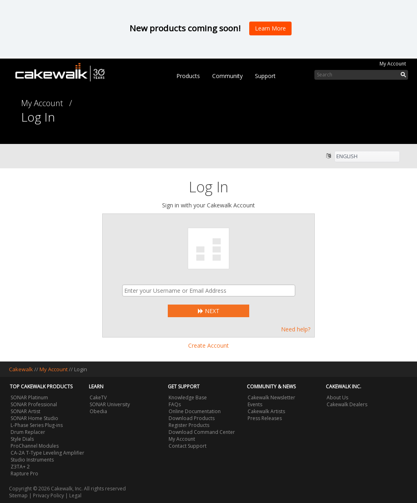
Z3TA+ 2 (20, 466)
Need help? (295, 329)
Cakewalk (21, 369)
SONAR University (110, 404)
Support (265, 76)
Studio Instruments (32, 459)
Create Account (208, 345)
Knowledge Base (188, 397)
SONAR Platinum (29, 397)
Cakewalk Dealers (347, 404)
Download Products (192, 418)
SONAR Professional (34, 404)
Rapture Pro (24, 473)
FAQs (175, 404)
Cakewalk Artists (266, 411)
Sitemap (18, 495)
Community (227, 76)
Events (255, 404)
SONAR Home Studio (34, 418)
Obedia (98, 411)
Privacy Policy (48, 495)
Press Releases (265, 418)
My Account (393, 63)
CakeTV (98, 397)
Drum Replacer (28, 432)
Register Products (189, 425)
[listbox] (367, 156)
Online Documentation (195, 411)
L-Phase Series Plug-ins (37, 425)
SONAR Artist (25, 411)
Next (208, 311)
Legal (75, 495)
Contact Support (187, 445)
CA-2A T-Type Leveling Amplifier (47, 452)
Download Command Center (202, 432)
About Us (337, 397)
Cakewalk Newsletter (271, 397)
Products (188, 76)
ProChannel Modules (35, 445)
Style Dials (22, 438)
